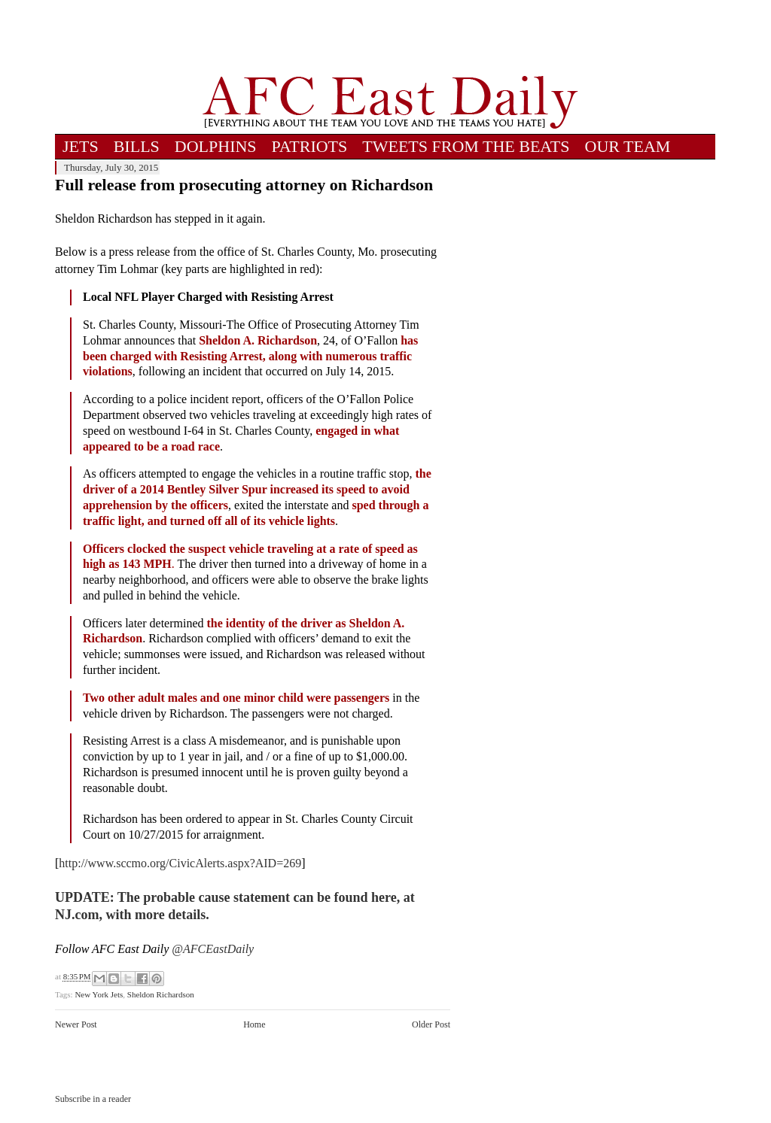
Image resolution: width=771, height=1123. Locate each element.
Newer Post (76, 1024)
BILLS (137, 146)
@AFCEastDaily (213, 948)
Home (254, 1024)
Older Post (431, 1024)
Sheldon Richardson (160, 994)
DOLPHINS (216, 146)
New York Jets (99, 994)
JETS (80, 146)
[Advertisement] (390, 37)
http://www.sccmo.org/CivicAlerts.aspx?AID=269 (180, 863)
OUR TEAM (628, 146)
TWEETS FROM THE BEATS (465, 146)
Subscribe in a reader (93, 1099)
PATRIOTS (310, 146)
